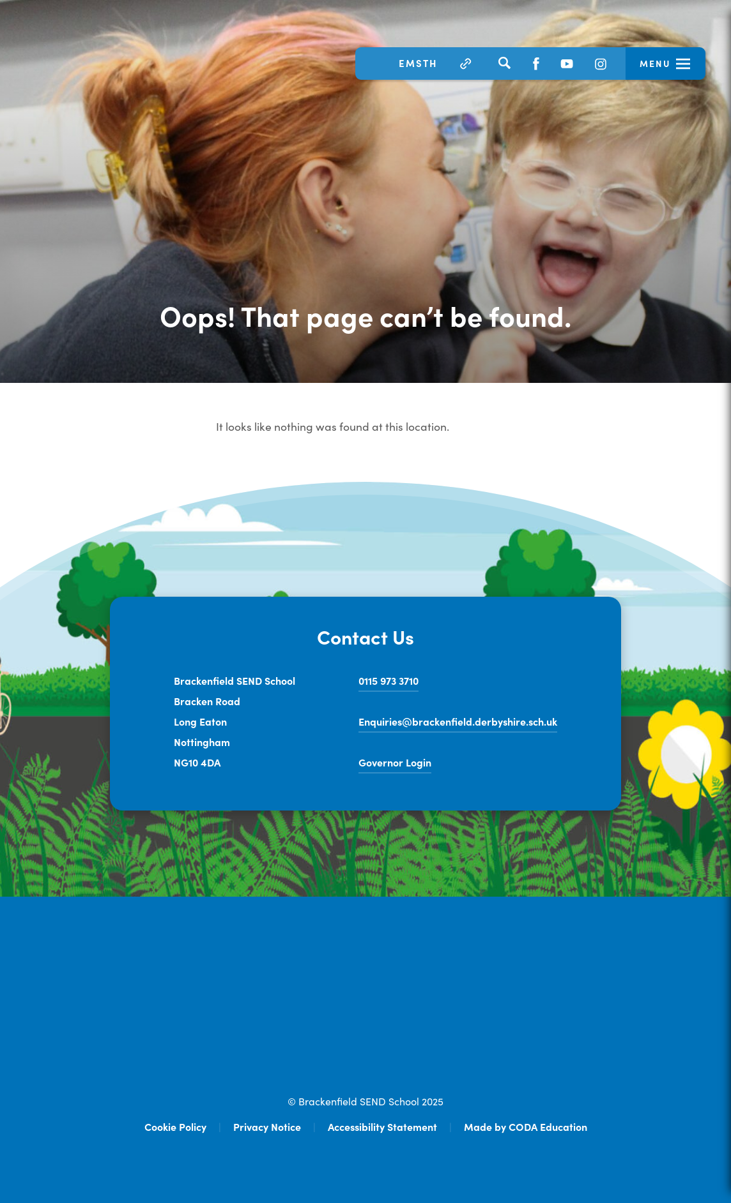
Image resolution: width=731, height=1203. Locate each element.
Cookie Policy (175, 1126)
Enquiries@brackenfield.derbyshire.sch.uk (457, 721)
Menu (655, 63)
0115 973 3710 (388, 680)
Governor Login (394, 762)
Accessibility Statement (382, 1126)
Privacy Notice (267, 1126)
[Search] (504, 63)
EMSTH (418, 63)
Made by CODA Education (525, 1126)
